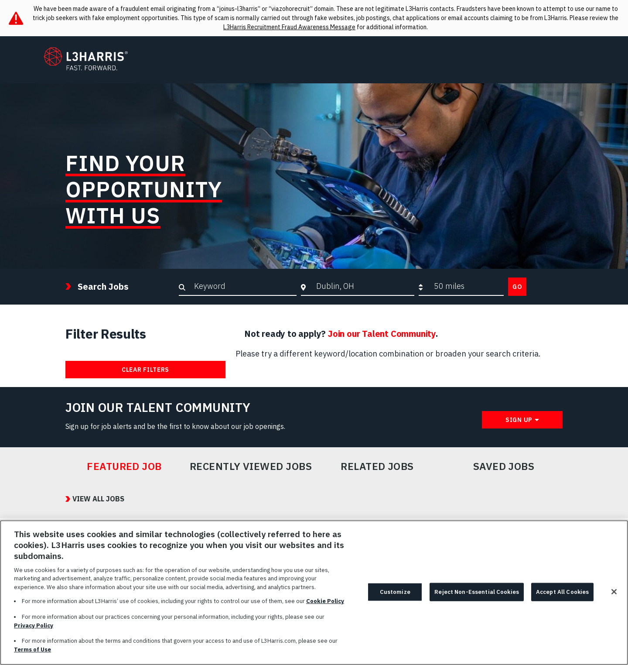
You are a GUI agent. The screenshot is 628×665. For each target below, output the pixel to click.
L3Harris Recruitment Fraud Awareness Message (289, 27)
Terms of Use (32, 653)
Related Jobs (377, 466)
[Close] (614, 595)
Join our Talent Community (382, 333)
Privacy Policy (33, 629)
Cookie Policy (325, 605)
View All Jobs (98, 498)
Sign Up (518, 420)
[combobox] (363, 286)
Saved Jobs (504, 466)
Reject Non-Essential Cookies (476, 595)
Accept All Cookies (562, 595)
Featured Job (124, 466)
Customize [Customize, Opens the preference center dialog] (395, 595)
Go (517, 287)
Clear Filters (145, 370)
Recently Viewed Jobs (251, 466)
